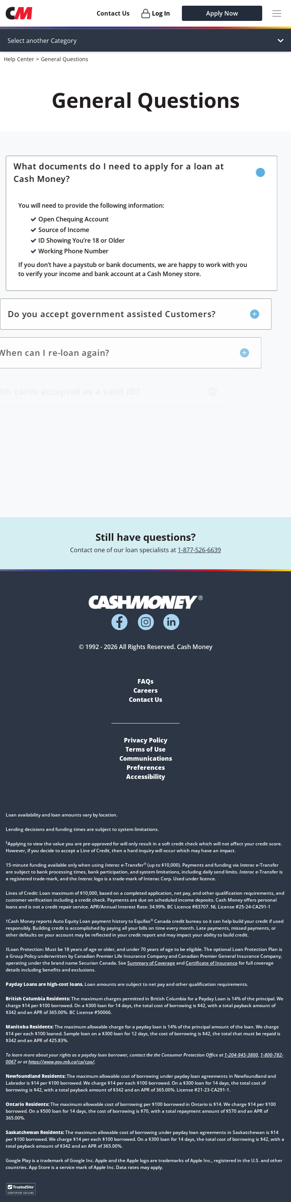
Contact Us (113, 13)
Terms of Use (145, 749)
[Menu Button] (276, 13)
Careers (145, 690)
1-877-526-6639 (199, 550)
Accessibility (145, 776)
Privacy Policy (145, 740)
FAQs (145, 681)
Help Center (19, 59)
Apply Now (222, 13)
